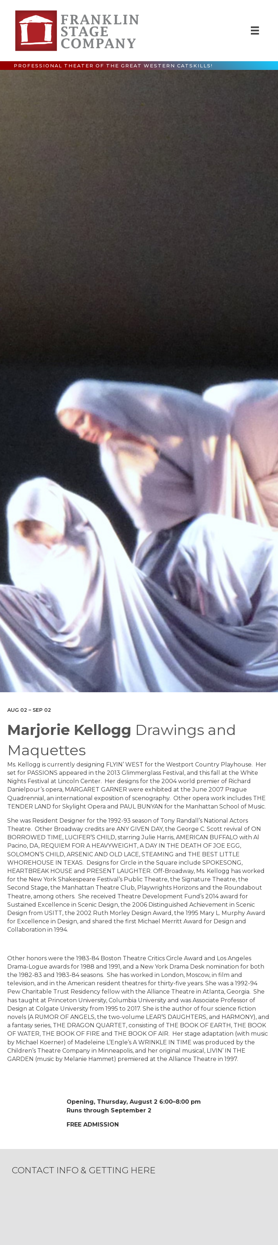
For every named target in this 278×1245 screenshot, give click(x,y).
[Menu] (255, 30)
